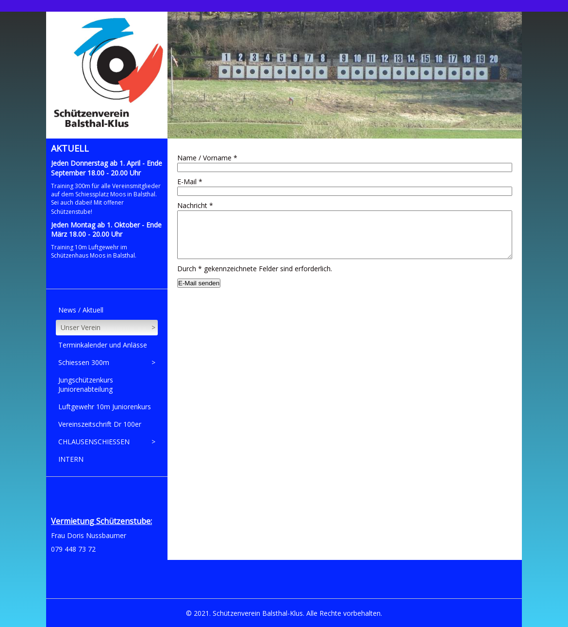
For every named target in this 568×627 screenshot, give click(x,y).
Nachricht (195, 205)
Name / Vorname (207, 157)
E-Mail (189, 181)
